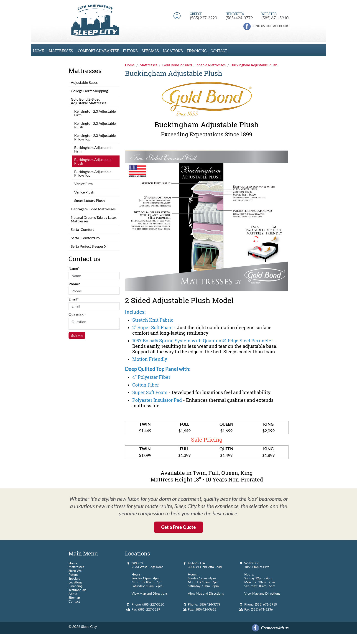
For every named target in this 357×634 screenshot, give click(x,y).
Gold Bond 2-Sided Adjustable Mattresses (88, 101)
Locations (173, 50)
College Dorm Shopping (89, 91)
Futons (130, 50)
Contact (219, 50)
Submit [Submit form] (77, 335)
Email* (74, 299)
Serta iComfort (82, 229)
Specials (150, 50)
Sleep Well (76, 571)
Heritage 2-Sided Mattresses (93, 209)
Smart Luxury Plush (89, 200)
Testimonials (77, 590)
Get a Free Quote (178, 527)
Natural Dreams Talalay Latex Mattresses (94, 219)
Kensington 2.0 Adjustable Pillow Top (95, 137)
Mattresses (61, 50)
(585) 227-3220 (203, 17)
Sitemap (74, 597)
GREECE (138, 563)
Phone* (74, 284)
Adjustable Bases (84, 82)
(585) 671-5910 (274, 17)
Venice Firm (83, 183)
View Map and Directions (150, 593)
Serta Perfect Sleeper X (88, 246)
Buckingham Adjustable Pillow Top (92, 173)
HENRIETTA (196, 563)
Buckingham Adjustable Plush (92, 161)
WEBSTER (251, 563)
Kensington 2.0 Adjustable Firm (95, 113)
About (73, 594)
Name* (74, 268)
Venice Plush (84, 192)
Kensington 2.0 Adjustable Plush (95, 125)
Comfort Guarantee (98, 50)
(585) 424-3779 (239, 17)
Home (38, 50)
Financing (197, 50)
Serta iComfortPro (85, 238)
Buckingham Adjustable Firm (92, 149)
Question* (77, 314)
